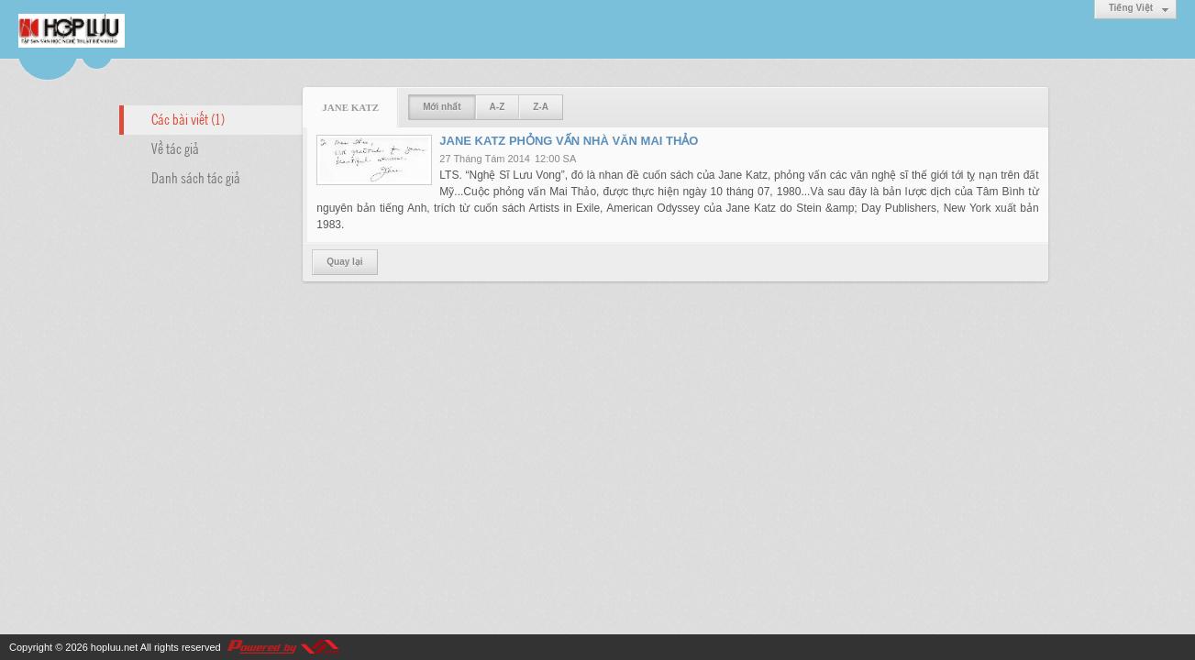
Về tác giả (175, 148)
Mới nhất (441, 107)
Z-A (540, 107)
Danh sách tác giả (195, 177)
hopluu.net (114, 647)
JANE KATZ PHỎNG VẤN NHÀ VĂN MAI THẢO (568, 141)
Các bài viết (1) (188, 118)
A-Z (497, 107)
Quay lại (344, 262)
